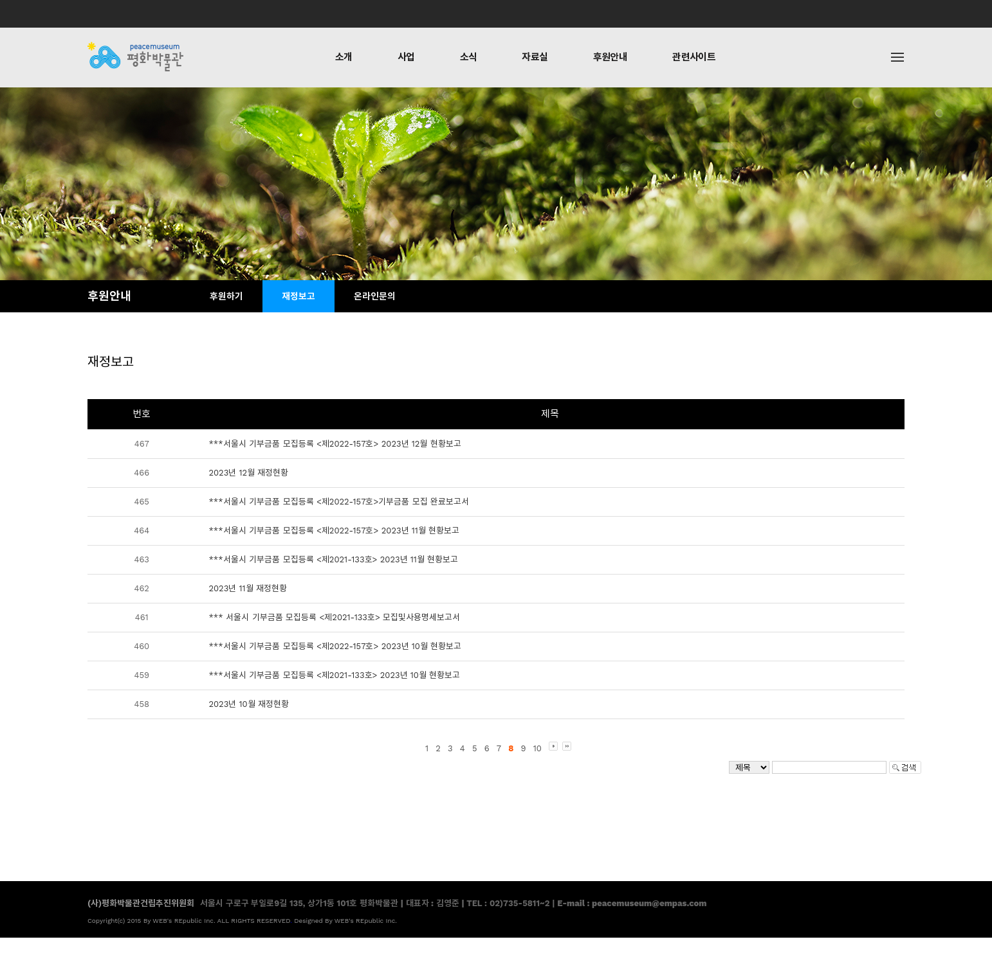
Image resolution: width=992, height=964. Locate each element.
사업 (406, 57)
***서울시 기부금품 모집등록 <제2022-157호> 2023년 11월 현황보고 (333, 530)
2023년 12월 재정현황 (248, 473)
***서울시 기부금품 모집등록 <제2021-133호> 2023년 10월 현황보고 (334, 675)
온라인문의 (375, 296)
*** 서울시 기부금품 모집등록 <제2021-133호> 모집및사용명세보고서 (334, 617)
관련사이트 (693, 57)
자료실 (534, 57)
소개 (344, 57)
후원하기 (226, 296)
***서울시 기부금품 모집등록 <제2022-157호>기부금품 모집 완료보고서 (338, 501)
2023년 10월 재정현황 (248, 704)
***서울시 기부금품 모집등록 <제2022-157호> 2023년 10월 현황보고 (334, 646)
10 (537, 748)
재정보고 (298, 296)
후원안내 (610, 57)
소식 (468, 57)
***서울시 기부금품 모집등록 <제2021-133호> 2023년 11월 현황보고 (333, 559)
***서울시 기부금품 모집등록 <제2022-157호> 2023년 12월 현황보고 (334, 444)
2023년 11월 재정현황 (247, 588)
